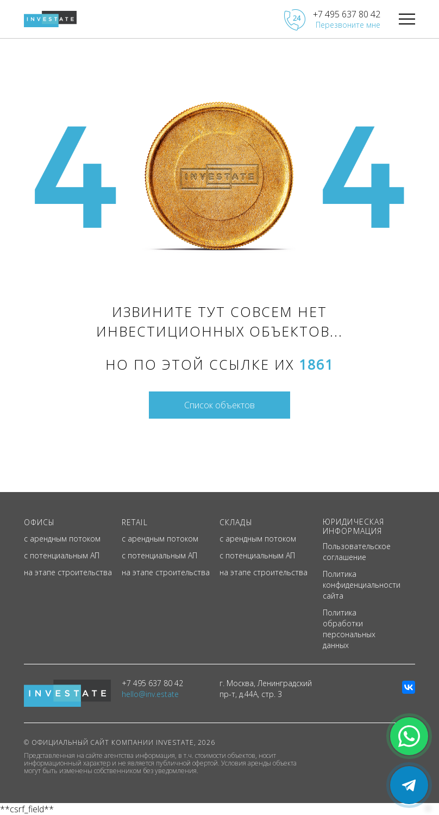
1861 (316, 364)
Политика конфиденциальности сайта (361, 585)
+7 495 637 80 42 (346, 14)
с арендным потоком (62, 538)
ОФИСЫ (39, 522)
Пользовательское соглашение (357, 551)
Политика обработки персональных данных (349, 628)
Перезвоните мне (348, 25)
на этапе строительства (68, 572)
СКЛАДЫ (236, 522)
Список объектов (219, 405)
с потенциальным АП (61, 555)
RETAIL (135, 522)
